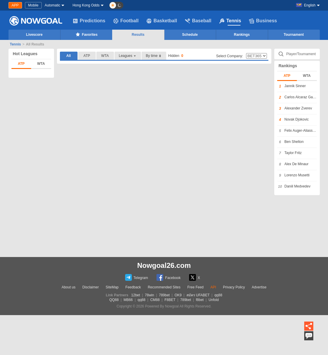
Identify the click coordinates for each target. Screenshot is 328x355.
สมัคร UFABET (198, 295)
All (68, 56)
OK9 (177, 295)
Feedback (133, 287)
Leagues (128, 56)
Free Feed (195, 287)
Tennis (230, 20)
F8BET (169, 300)
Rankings (242, 35)
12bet (135, 295)
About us (68, 287)
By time (154, 56)
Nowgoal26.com (164, 265)
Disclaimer (90, 287)
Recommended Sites (164, 287)
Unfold (213, 300)
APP (15, 5)
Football (126, 20)
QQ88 (114, 300)
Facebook (169, 277)
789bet (164, 295)
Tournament (294, 35)
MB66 (128, 300)
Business (263, 20)
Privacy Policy (234, 287)
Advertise (259, 287)
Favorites (86, 34)
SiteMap (112, 287)
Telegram (136, 277)
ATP (21, 64)
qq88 (218, 295)
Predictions (89, 20)
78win (149, 295)
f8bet (200, 300)
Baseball (198, 20)
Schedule (190, 35)
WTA (41, 64)
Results (138, 35)
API (213, 287)
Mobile (33, 5)
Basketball (162, 20)
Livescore (34, 35)
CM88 (155, 300)
